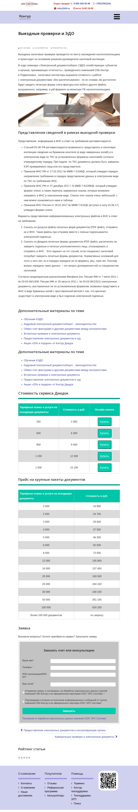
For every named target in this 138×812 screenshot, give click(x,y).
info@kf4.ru (63, 8)
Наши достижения (25, 793)
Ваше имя (28, 660)
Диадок (41, 227)
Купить (104, 421)
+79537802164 (103, 3)
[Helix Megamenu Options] (117, 17)
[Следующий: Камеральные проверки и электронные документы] (86, 737)
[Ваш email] (83, 684)
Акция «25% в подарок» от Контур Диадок (48, 343)
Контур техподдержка (79, 789)
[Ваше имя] (83, 661)
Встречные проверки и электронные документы (52, 333)
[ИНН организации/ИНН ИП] (83, 675)
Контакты (26, 783)
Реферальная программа (54, 789)
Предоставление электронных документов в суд (52, 338)
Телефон (27, 667)
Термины (78, 783)
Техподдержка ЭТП (81, 797)
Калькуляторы (55, 795)
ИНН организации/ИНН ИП (34, 675)
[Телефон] (83, 668)
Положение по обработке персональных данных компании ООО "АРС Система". (64, 718)
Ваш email (28, 684)
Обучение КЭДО (33, 319)
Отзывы (52, 783)
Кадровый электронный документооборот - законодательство (60, 324)
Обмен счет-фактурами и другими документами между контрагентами (65, 328)
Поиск (77, 803)
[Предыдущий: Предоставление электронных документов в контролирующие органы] (63, 730)
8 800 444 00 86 (82, 3)
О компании (27, 787)
